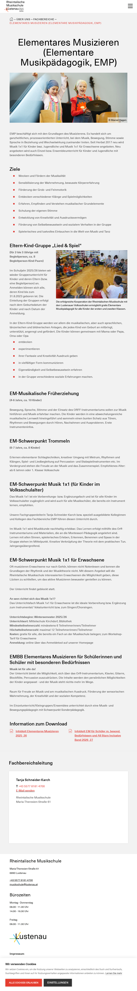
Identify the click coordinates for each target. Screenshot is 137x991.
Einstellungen (57, 982)
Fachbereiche (43, 19)
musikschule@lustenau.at (24, 884)
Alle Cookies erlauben (23, 982)
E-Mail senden (25, 790)
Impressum (17, 953)
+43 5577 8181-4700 (21, 880)
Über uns (23, 19)
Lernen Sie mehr (113, 973)
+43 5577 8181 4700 (32, 786)
